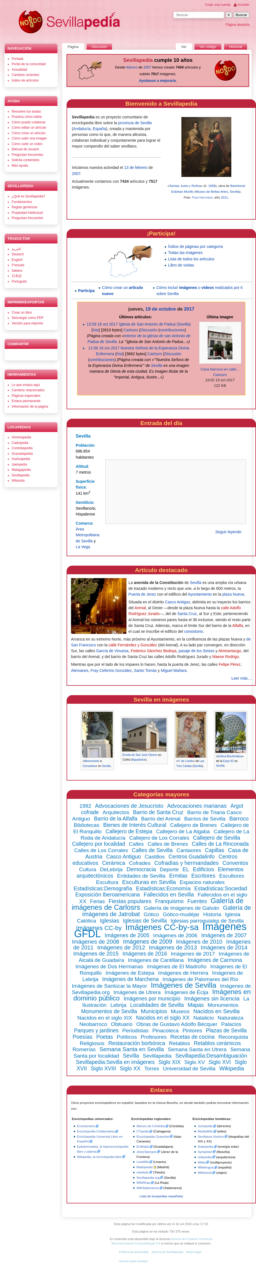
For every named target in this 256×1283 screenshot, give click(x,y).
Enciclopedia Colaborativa (96, 1131)
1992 (85, 806)
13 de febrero (136, 167)
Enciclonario (86, 1126)
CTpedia (142, 1131)
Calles (136, 844)
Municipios (154, 1011)
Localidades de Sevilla (157, 1005)
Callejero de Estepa (128, 831)
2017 (189, 309)
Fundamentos (22, 202)
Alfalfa (237, 625)
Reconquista (233, 1037)
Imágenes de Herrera (183, 973)
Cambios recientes (25, 75)
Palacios (231, 1024)
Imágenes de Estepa (130, 973)
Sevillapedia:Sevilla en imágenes (115, 1062)
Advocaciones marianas (197, 806)
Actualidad (19, 70)
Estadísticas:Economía (163, 888)
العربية (16, 249)
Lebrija (118, 1005)
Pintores (192, 1030)
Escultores (231, 876)
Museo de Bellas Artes (212, 191)
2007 (147, 67)
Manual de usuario (25, 149)
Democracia (141, 869)
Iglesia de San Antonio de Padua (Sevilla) (155, 324)
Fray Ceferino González (111, 670)
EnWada (142, 1146)
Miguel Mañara (174, 670)
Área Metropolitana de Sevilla (87, 535)
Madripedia (144, 1167)
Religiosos (92, 1043)
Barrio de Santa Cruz (158, 812)
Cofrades (140, 863)
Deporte (169, 869)
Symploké (205, 1152)
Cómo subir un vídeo (27, 144)
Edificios (203, 869)
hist (96, 330)
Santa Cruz (187, 613)
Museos (180, 1011)
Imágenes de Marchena (130, 979)
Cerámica (113, 863)
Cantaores (188, 850)
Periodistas (135, 1030)
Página (72, 47)
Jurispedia (205, 1126)
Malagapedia (21, 470)
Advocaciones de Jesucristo (129, 806)
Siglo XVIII (103, 1068)
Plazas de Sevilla (226, 1030)
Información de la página (30, 406)
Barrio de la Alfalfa (116, 819)
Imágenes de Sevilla (183, 985)
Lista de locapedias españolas (161, 1196)
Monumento (92, 761)
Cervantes (89, 766)
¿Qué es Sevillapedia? (28, 196)
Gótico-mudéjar (181, 914)
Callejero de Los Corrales (159, 838)
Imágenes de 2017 (193, 954)
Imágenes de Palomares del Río (201, 979)
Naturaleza (231, 1018)
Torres (151, 1068)
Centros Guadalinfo (192, 857)
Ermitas (178, 876)
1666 (212, 185)
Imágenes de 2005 (127, 935)
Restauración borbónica (136, 1043)
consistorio (193, 631)
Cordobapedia (22, 448)
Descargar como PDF (28, 318)
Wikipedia (231, 1068)
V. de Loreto (185, 761)
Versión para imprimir (27, 323)
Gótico (151, 914)
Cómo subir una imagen (29, 138)
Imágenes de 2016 (145, 954)
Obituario (122, 1024)
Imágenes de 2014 (224, 947)
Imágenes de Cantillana (156, 960)
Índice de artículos (25, 80)
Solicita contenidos (25, 160)
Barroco (239, 818)
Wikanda (18, 480)
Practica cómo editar (27, 117)
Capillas (214, 850)
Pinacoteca (165, 1030)
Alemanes (79, 670)
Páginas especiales (26, 396)
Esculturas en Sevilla (149, 882)
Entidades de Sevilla (141, 876)
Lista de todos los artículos (191, 259)
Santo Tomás (145, 670)
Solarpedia (205, 1146)
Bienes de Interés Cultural (134, 825)
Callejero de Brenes (193, 825)
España (99, 128)
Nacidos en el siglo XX (162, 1018)
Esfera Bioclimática (230, 756)
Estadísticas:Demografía (103, 888)
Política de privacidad (133, 1252)
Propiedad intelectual (27, 213)
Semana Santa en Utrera (197, 1049)
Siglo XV (194, 1062)
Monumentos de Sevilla (109, 1011)
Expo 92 (228, 761)
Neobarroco (93, 1024)
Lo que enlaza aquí (26, 385)
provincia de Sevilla (135, 123)
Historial (235, 47)
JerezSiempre (146, 1152)
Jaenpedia (19, 464)
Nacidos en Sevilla (216, 1011)
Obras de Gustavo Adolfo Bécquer (176, 1024)
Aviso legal (193, 1252)
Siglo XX (130, 1068)
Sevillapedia (157, 1056)
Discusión (148, 330)
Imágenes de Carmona (214, 960)
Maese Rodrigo (225, 656)
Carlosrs (130, 330)
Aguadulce (139, 759)
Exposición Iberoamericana (107, 895)
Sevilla (235, 191)
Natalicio (203, 1018)
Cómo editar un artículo (29, 127)
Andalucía (82, 128)
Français (18, 265)
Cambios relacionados (28, 390)
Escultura (107, 882)
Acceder (243, 5)
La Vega (83, 547)
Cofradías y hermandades (186, 863)
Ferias (97, 901)
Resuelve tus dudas (26, 111)
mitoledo (142, 1172)
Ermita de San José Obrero (140, 754)
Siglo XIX (169, 1062)
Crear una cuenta (217, 5)
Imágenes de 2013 (173, 947)
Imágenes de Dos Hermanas (109, 966)
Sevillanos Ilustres (211, 1136)
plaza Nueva (233, 594)
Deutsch (18, 254)
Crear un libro (22, 312)
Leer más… (241, 678)
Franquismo (169, 901)
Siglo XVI (220, 1062)
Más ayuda (20, 165)
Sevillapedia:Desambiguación (211, 1056)
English (17, 260)
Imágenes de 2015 (96, 954)
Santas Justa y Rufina (185, 185)
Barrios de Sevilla (204, 819)
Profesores (153, 1037)
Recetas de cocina (192, 1037)
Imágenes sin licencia (211, 998)
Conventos (235, 863)
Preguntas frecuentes (27, 155)
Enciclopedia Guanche (152, 1136)
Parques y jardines (96, 1030)
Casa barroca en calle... (220, 369)
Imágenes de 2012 (121, 947)
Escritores (203, 876)
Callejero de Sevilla (216, 838)
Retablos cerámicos (217, 1043)
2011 (224, 197)
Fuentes (197, 901)
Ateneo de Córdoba (150, 1126)
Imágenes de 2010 (199, 942)
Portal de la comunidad (29, 64)
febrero (132, 67)
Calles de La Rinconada (220, 844)
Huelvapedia (21, 459)
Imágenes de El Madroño (176, 966)
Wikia (202, 1162)
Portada (17, 59)
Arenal (140, 608)
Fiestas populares (130, 901)
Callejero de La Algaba (183, 831)
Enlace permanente (26, 401)
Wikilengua (206, 1167)
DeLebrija (111, 869)
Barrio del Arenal (161, 819)
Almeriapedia (21, 437)
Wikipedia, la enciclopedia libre (99, 1156)
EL (186, 869)
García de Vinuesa (112, 651)
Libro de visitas (181, 265)
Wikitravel (205, 1172)
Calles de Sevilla (152, 850)
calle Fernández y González (132, 645)
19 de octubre (160, 309)
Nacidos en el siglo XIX (104, 1018)
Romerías (83, 1049)
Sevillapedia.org (147, 1177)
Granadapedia (22, 454)
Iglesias (109, 920)
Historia (212, 914)
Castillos (155, 857)
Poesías (82, 1037)
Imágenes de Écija (186, 992)
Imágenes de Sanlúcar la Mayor (109, 986)
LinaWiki (142, 1161)
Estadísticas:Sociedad (220, 888)
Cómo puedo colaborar (28, 122)
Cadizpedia (20, 443)
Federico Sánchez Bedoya (153, 651)
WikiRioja (143, 1182)
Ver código (207, 47)
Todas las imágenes (185, 252)
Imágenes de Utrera (137, 992)
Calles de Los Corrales (101, 850)
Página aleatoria (237, 25)
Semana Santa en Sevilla (131, 1049)
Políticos (127, 1037)
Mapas (195, 1005)
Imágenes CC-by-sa (162, 927)
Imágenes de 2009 (147, 941)
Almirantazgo (229, 651)
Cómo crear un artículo (28, 133)
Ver (183, 47)
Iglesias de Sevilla (145, 921)
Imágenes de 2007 (224, 935)
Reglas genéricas (24, 207)
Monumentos (223, 1005)
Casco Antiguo (177, 602)
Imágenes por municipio (151, 998)
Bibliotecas (87, 825)
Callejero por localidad (98, 844)
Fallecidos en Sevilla (169, 894)
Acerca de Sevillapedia (167, 1252)
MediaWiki (205, 1131)
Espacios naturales (202, 882)
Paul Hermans (202, 197)
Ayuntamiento (200, 594)
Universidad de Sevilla (189, 1068)
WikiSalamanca (147, 1188)
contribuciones (172, 330)
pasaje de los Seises (196, 651)
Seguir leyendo (228, 532)
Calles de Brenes (168, 844)
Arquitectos (116, 812)
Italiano (17, 271)
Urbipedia (205, 1157)
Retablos (179, 1043)
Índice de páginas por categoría (195, 246)
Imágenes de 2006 (175, 935)
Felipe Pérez (229, 664)
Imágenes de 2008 (95, 941)
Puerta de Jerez (142, 594)
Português (19, 281)
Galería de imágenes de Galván (181, 908)
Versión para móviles (133, 1261)
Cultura (87, 869)
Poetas (104, 1037)
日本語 (17, 276)
